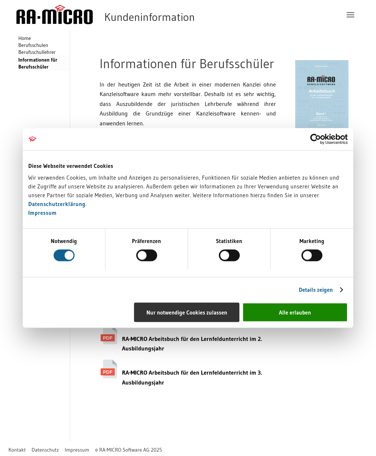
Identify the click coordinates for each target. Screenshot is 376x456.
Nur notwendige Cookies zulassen (187, 312)
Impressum (42, 212)
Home (24, 38)
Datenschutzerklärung (57, 203)
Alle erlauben (295, 312)
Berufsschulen (33, 45)
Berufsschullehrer (37, 52)
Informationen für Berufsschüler (37, 63)
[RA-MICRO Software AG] (135, 14)
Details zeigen (316, 289)
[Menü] (350, 14)
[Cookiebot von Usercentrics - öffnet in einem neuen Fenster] (315, 139)
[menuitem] (350, 14)
